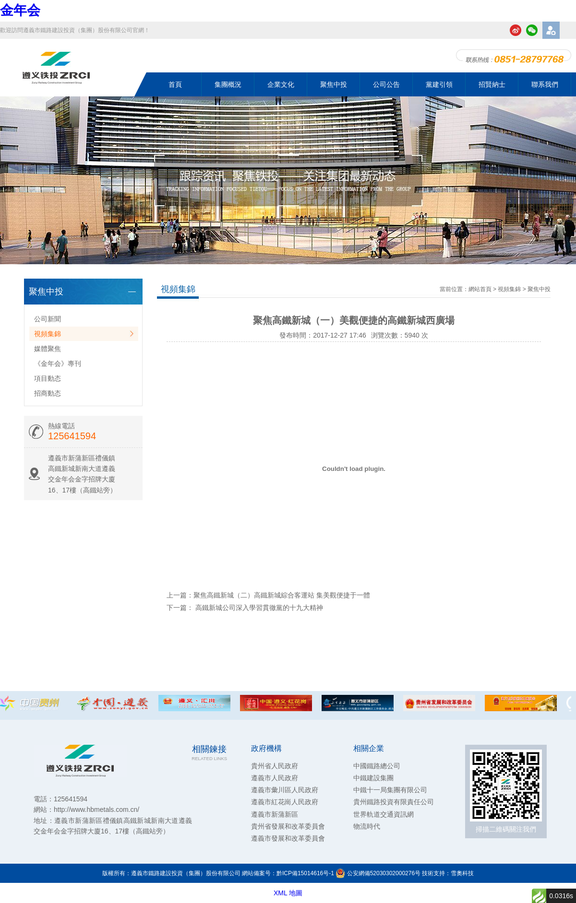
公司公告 (386, 84)
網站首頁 (480, 289)
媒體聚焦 (47, 348)
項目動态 (47, 378)
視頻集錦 (47, 334)
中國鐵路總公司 (376, 766)
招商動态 (47, 393)
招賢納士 (492, 84)
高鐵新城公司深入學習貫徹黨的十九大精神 (259, 607)
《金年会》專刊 (57, 363)
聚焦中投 (333, 84)
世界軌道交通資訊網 (383, 814)
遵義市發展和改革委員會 (288, 838)
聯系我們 (544, 84)
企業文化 (280, 84)
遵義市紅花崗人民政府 (284, 802)
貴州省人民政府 (274, 766)
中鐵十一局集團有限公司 (390, 790)
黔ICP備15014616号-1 (305, 873)
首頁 (175, 84)
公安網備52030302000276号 (378, 873)
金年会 (20, 10)
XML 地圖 (288, 893)
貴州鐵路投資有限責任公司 (393, 802)
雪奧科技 (462, 873)
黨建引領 (439, 84)
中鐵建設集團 (373, 778)
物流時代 (366, 826)
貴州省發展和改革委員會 (288, 826)
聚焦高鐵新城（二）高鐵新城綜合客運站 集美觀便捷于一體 (281, 595)
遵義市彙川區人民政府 (284, 790)
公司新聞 (47, 319)
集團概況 (228, 84)
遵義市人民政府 (274, 778)
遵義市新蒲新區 (274, 814)
